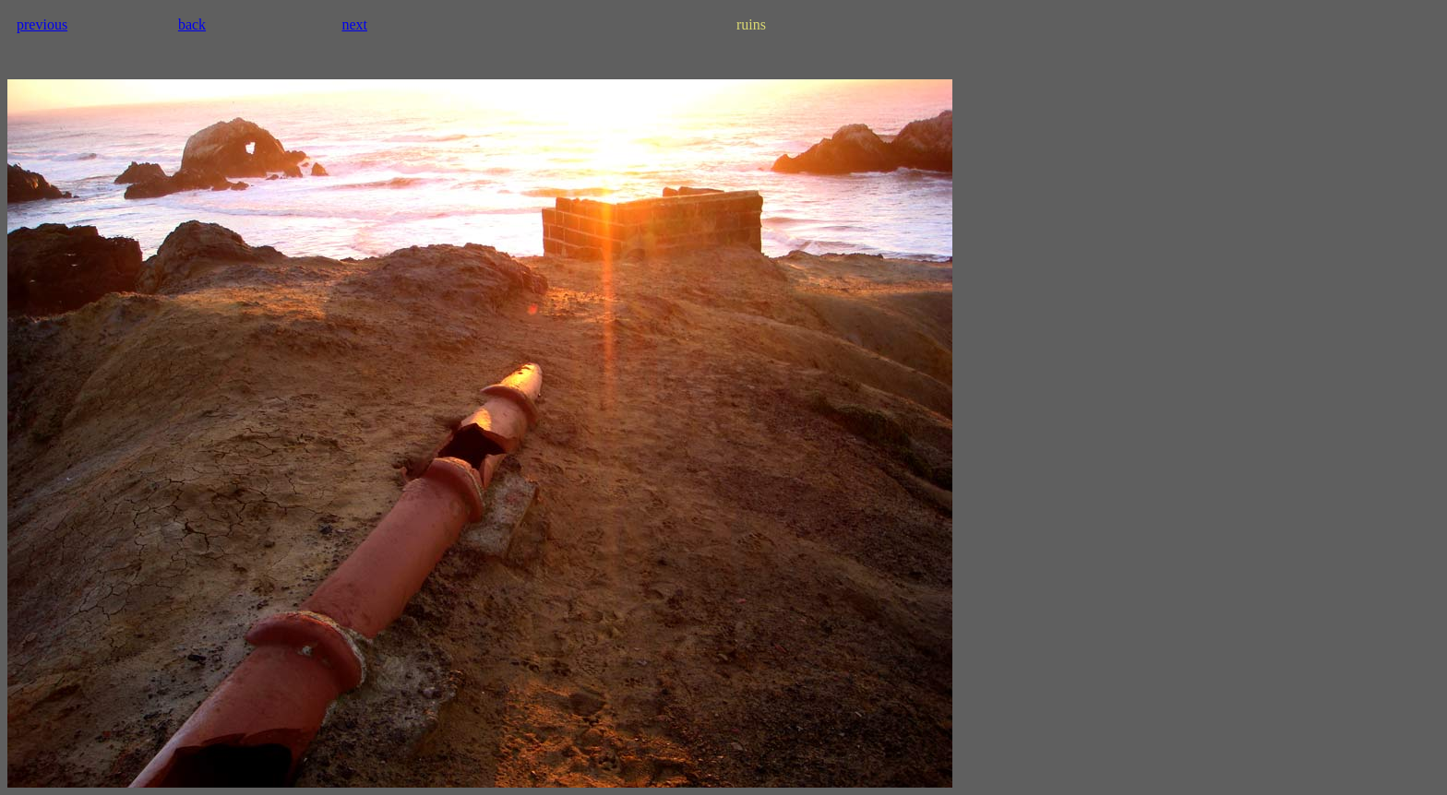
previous (42, 24)
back (192, 24)
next (354, 24)
